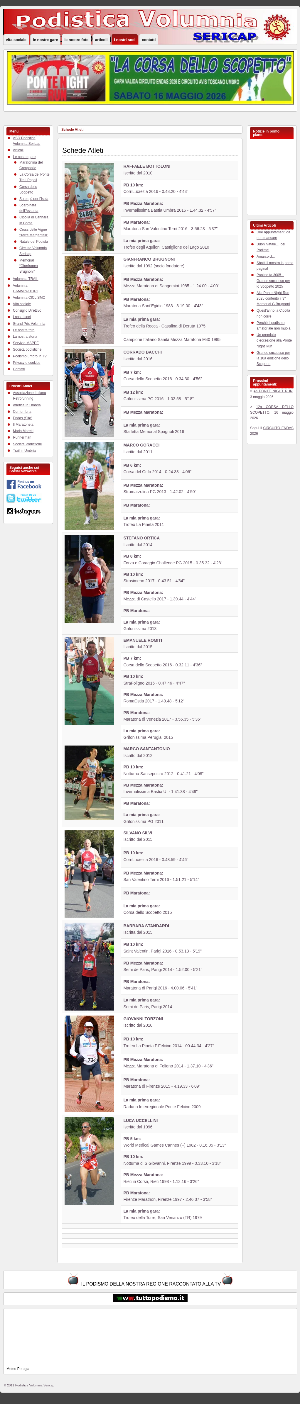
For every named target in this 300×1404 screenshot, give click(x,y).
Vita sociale (16, 40)
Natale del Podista (33, 242)
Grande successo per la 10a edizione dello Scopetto (273, 358)
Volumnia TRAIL (25, 279)
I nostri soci (124, 40)
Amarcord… (266, 256)
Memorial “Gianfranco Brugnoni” (28, 266)
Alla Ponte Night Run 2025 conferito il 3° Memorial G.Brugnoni (273, 298)
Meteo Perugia (17, 1369)
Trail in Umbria (24, 451)
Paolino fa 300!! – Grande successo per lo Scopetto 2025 (273, 280)
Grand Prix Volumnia (29, 324)
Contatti (149, 40)
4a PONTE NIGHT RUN (273, 391)
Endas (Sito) (22, 418)
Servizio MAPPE (26, 343)
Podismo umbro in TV (30, 356)
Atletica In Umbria (27, 405)
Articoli (101, 40)
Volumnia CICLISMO (29, 298)
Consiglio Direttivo (27, 310)
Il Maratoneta (23, 424)
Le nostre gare (45, 40)
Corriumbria (22, 412)
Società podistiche (27, 349)
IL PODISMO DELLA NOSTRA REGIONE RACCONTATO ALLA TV (151, 1283)
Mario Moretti (23, 431)
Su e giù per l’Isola (33, 199)
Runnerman (22, 437)
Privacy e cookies (26, 363)
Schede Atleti (72, 130)
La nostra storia (25, 337)
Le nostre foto (76, 40)
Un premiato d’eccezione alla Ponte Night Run (274, 340)
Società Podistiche (27, 444)
